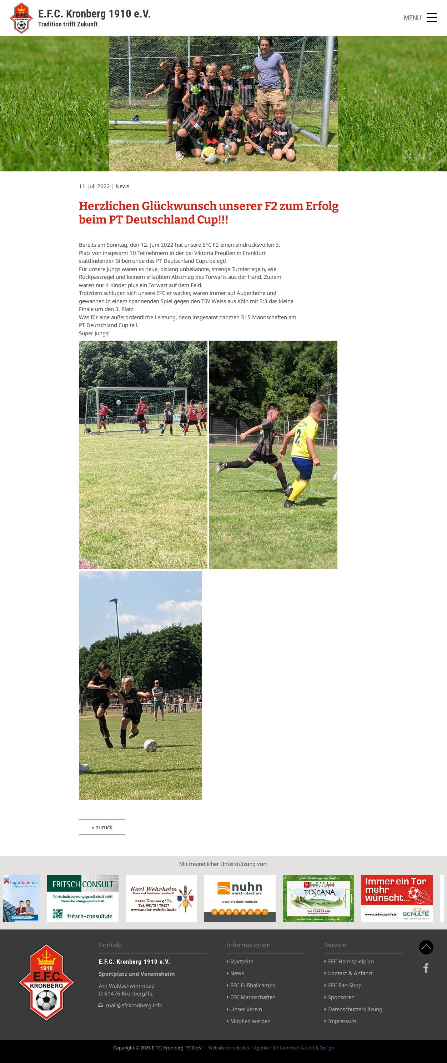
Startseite (241, 961)
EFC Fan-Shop (345, 985)
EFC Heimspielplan (351, 961)
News (237, 973)
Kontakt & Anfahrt (350, 973)
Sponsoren (341, 997)
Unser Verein (246, 1009)
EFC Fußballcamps (252, 985)
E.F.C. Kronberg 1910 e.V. (94, 13)
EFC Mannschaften (253, 997)
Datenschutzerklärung (355, 1009)
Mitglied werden (250, 1020)
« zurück (102, 827)
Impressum (342, 1020)
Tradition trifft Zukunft (68, 24)
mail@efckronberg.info (134, 1005)
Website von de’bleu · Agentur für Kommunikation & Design (271, 1047)
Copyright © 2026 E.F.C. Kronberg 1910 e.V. (157, 1047)
